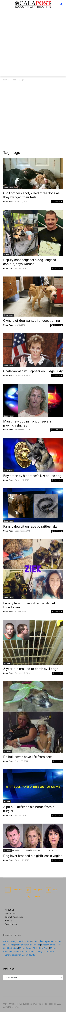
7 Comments (57, 480)
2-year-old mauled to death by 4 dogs (30, 669)
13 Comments (56, 325)
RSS (55, 889)
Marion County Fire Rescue (27, 945)
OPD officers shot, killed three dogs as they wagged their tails (31, 195)
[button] (61, 4)
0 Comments (57, 201)
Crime (6, 254)
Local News (8, 188)
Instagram (37, 889)
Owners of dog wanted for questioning (31, 321)
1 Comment (57, 673)
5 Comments (57, 611)
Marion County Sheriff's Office (17, 941)
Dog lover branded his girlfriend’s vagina (32, 856)
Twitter (37, 896)
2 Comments (57, 268)
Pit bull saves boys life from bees (28, 757)
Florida (7, 663)
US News (7, 751)
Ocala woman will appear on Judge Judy (33, 371)
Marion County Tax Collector (41, 951)
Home (6, 79)
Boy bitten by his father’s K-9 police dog (32, 476)
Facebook (17, 889)
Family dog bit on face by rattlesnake (30, 526)
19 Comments (56, 430)
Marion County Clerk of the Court (34, 948)
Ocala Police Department (43, 941)
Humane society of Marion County (19, 955)
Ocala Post (8, 201)
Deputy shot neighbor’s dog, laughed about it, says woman (29, 262)
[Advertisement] (33, 42)
